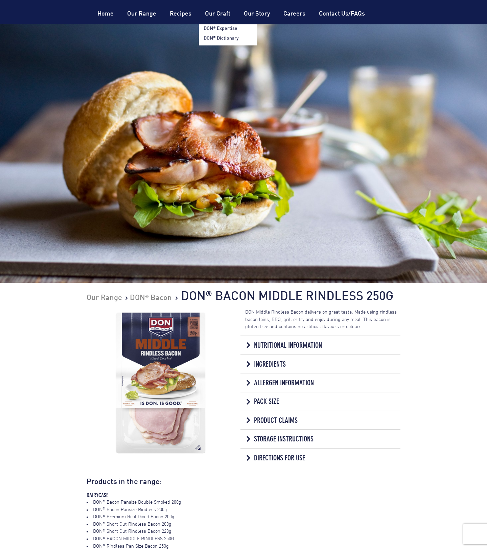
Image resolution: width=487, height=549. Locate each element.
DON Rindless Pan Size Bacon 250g (131, 546)
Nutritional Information (288, 345)
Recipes (180, 14)
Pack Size (266, 401)
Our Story (257, 14)
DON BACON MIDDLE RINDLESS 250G (133, 538)
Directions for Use (279, 458)
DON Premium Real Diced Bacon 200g (134, 516)
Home (105, 14)
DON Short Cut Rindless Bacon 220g (132, 531)
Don (62, 24)
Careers (294, 14)
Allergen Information (284, 383)
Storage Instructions (284, 439)
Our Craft (217, 14)
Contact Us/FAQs (342, 14)
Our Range (141, 14)
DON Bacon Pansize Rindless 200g (130, 509)
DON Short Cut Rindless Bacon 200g (132, 524)
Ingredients (270, 364)
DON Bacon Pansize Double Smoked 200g (137, 502)
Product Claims (276, 420)
